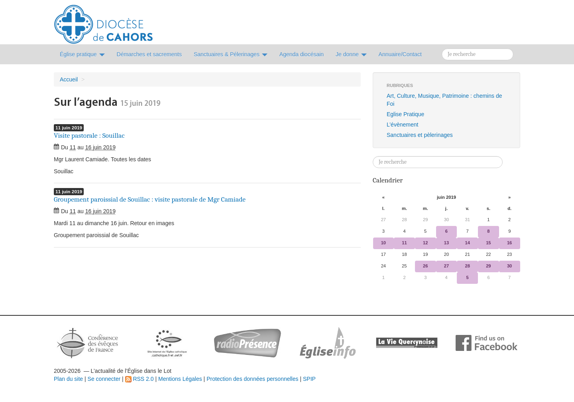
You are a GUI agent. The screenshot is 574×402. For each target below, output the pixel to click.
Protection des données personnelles (252, 379)
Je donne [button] (351, 54)
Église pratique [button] (82, 54)
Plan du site (68, 379)
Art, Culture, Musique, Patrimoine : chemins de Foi (444, 100)
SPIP (309, 379)
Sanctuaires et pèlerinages (420, 135)
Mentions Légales (180, 379)
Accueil (69, 79)
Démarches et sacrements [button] (149, 54)
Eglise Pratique (405, 114)
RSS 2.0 (139, 379)
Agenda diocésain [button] (301, 54)
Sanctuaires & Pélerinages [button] (230, 54)
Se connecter (104, 379)
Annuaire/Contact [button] (400, 54)
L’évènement (402, 124)
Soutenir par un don (534, 372)
